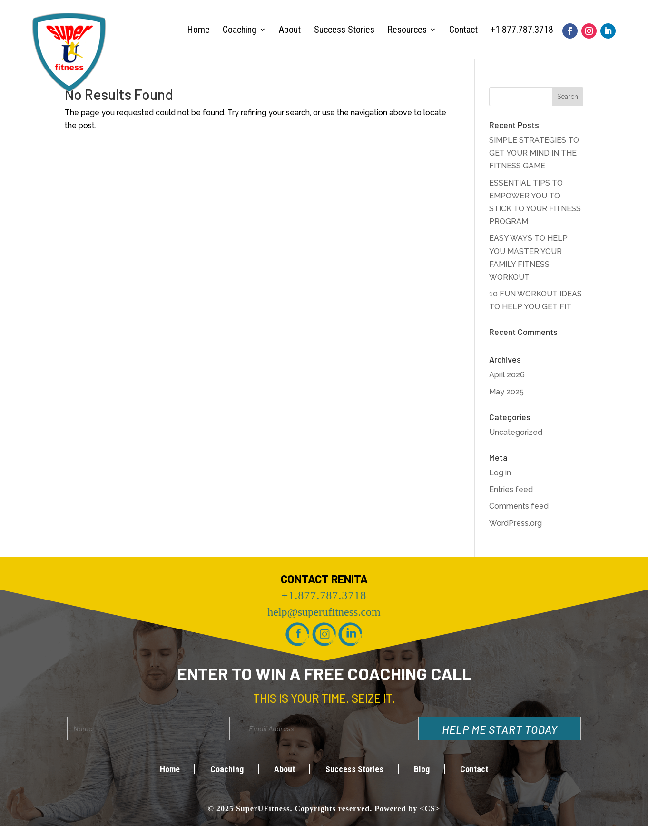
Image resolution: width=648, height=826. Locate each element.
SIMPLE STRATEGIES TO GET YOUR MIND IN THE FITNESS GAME (534, 153)
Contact (463, 29)
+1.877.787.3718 (522, 29)
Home (198, 29)
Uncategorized (515, 432)
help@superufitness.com (323, 612)
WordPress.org (515, 523)
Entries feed (511, 489)
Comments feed (519, 506)
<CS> (430, 809)
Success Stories (344, 29)
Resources (407, 29)
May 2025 (506, 391)
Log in (500, 472)
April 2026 (507, 374)
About (290, 29)
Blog (422, 769)
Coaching (239, 29)
